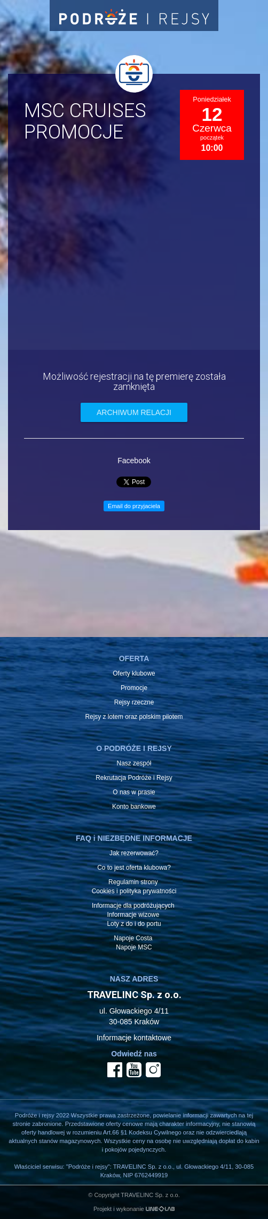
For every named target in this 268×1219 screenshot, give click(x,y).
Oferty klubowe (134, 673)
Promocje (134, 688)
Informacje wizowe (133, 914)
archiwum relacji (134, 412)
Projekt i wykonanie (134, 1209)
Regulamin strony (133, 882)
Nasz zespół (134, 763)
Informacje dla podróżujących (133, 905)
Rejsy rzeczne (134, 702)
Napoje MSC (134, 947)
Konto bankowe (134, 806)
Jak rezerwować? (134, 853)
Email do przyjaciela (134, 506)
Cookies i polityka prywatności (134, 891)
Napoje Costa (133, 938)
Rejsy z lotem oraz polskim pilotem (134, 716)
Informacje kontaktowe (134, 1037)
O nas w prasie (134, 792)
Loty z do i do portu (134, 923)
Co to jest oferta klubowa (132, 867)
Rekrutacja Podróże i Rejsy (134, 777)
